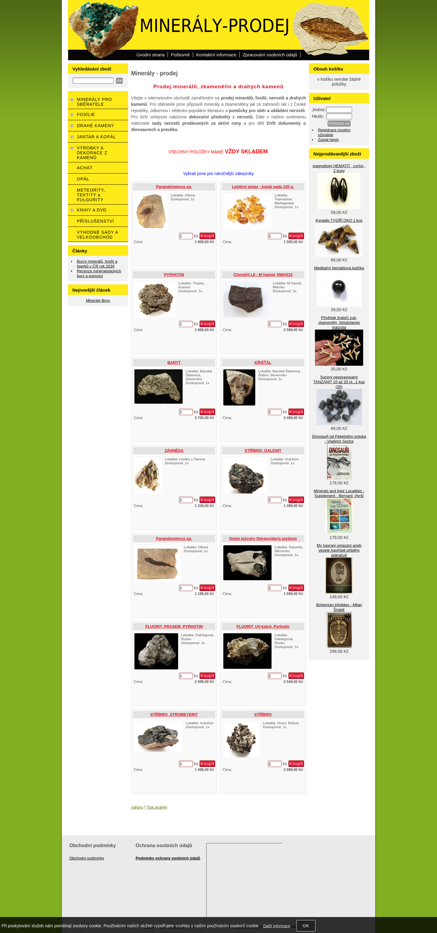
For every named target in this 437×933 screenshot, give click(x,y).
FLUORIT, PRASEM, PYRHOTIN (174, 626)
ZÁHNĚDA (174, 450)
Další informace (276, 926)
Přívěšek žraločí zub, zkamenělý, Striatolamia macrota (339, 322)
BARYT (174, 362)
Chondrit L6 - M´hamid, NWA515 (263, 274)
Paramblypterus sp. (174, 186)
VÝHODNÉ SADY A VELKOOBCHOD (97, 235)
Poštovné (180, 54)
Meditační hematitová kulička (339, 268)
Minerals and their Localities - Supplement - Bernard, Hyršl (339, 493)
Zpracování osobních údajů (270, 54)
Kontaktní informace (216, 54)
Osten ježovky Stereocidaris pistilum (263, 538)
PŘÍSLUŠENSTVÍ (95, 221)
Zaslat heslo (328, 139)
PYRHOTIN (174, 274)
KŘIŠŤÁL (263, 362)
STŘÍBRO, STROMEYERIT (174, 714)
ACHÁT (85, 167)
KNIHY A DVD (92, 210)
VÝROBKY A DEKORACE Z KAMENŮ (92, 153)
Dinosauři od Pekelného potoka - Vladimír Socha (339, 438)
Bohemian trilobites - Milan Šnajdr (339, 607)
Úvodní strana (151, 54)
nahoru (137, 807)
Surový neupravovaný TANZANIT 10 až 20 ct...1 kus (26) (339, 382)
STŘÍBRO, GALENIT (263, 450)
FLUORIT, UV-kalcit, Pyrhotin (263, 626)
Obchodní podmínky (86, 858)
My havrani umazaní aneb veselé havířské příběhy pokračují (339, 550)
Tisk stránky (157, 807)
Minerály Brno (98, 300)
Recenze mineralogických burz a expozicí (99, 273)
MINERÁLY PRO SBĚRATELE (94, 102)
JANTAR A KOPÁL (96, 136)
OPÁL (83, 179)
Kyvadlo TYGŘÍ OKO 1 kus (339, 220)
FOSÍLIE (86, 114)
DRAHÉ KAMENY (95, 125)
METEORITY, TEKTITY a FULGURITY (91, 195)
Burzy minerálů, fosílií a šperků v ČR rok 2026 (97, 263)
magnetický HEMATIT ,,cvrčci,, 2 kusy (339, 168)
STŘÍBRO (263, 714)
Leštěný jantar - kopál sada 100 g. (263, 186)
